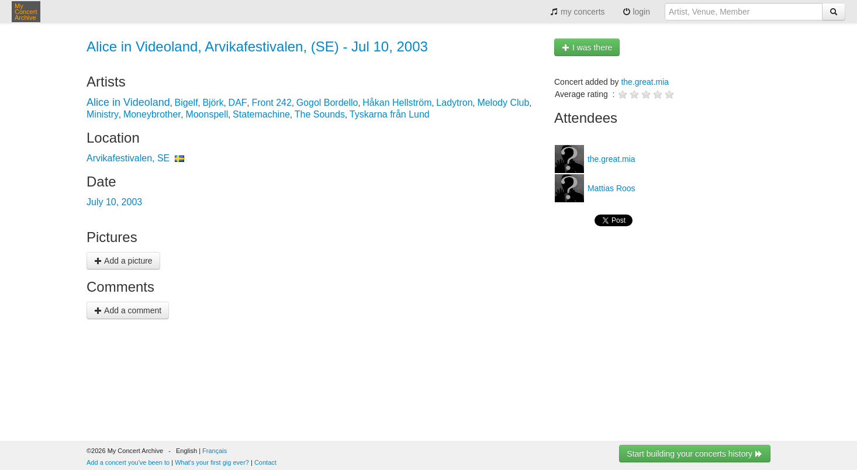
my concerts (577, 11)
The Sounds (320, 114)
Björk (212, 103)
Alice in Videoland (128, 102)
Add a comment (127, 310)
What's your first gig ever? (212, 462)
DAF (238, 103)
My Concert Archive (26, 11)
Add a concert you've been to (128, 462)
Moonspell (206, 114)
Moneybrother (152, 114)
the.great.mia (645, 82)
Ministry (103, 114)
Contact (265, 462)
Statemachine (261, 114)
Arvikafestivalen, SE (128, 158)
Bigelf (186, 103)
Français (214, 450)
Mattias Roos (610, 188)
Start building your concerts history (695, 453)
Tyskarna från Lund (390, 114)
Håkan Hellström (396, 103)
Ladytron (454, 103)
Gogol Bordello (327, 103)
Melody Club (503, 103)
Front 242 (271, 103)
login (636, 11)
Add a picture (123, 260)
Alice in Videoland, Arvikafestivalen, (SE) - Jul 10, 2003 (257, 46)
